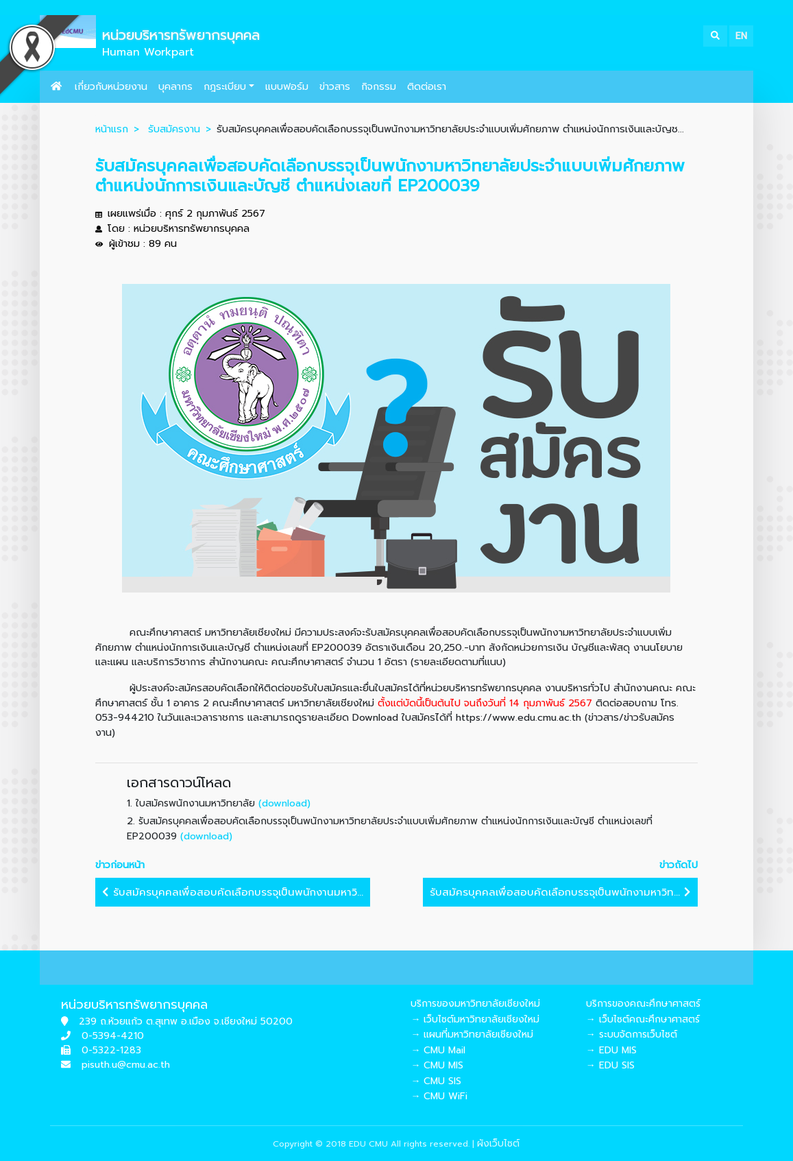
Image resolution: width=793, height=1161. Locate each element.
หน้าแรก (111, 128)
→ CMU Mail (438, 1050)
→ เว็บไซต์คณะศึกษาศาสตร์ (643, 1019)
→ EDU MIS (611, 1050)
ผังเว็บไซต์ (498, 1143)
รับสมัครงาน (174, 128)
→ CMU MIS (437, 1065)
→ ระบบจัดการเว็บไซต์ (631, 1034)
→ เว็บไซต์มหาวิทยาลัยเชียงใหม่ (475, 1019)
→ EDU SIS (610, 1065)
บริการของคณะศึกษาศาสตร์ (643, 1003)
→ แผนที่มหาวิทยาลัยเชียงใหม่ (472, 1034)
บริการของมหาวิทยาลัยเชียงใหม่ (475, 1003)
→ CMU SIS (436, 1081)
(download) (284, 803)
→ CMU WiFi (439, 1096)
